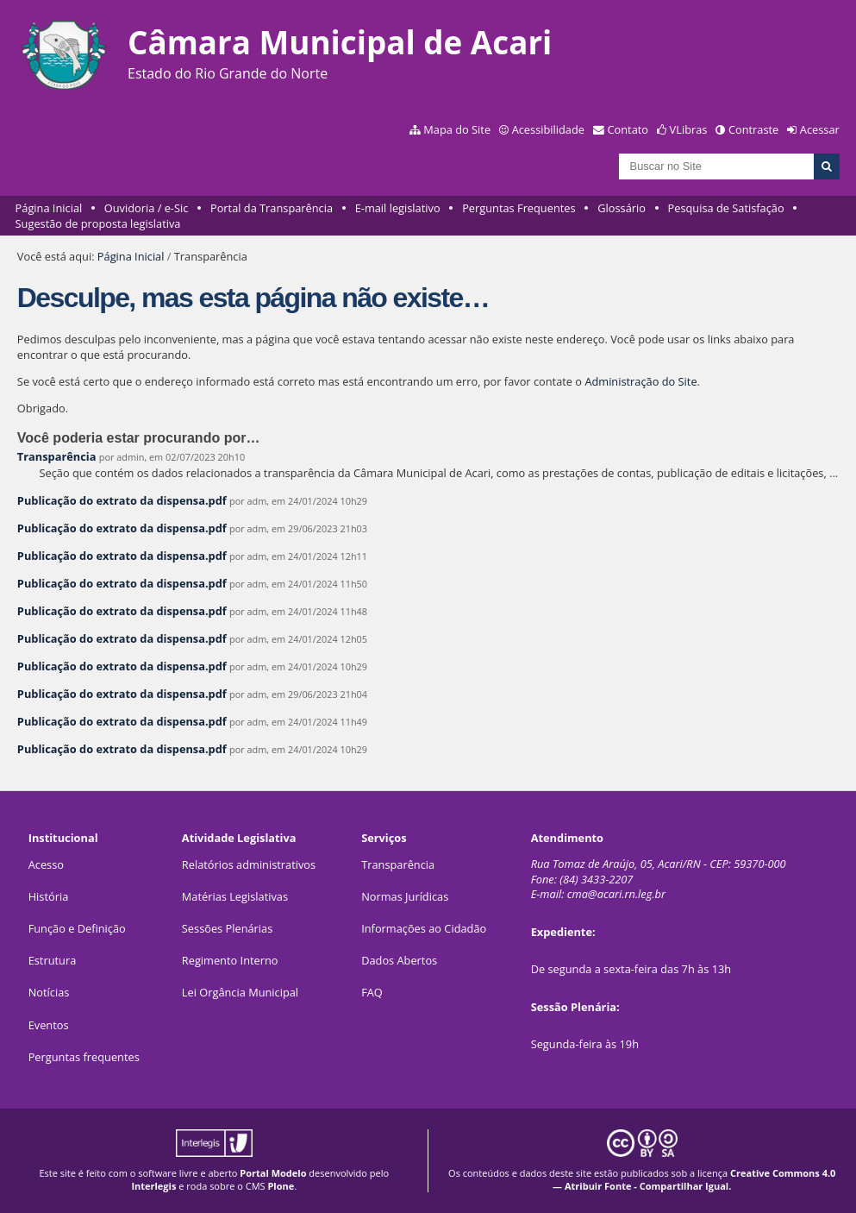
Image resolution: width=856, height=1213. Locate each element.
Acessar (820, 129)
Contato (628, 129)
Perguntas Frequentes (518, 208)
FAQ (372, 992)
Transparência (57, 456)
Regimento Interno (230, 960)
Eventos (48, 1025)
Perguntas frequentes (84, 1057)
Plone (280, 1185)
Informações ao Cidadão (423, 928)
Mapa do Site (456, 129)
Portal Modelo (273, 1172)
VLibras (689, 129)
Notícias (49, 992)
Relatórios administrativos (249, 864)
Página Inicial (49, 208)
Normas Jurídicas (404, 896)
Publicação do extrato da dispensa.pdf (122, 500)
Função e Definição (77, 928)
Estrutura (52, 960)
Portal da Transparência (271, 208)
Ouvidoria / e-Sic (146, 208)
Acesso (46, 864)
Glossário (621, 208)
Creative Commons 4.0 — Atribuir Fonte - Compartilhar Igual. (694, 1179)
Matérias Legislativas (235, 896)
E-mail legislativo (397, 208)
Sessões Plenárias (227, 928)
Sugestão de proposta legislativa (98, 223)
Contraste (753, 129)
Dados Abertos (399, 960)
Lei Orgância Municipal (240, 992)
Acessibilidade (548, 129)
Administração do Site (640, 381)
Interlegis (153, 1185)
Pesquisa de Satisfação (726, 208)
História (48, 896)
